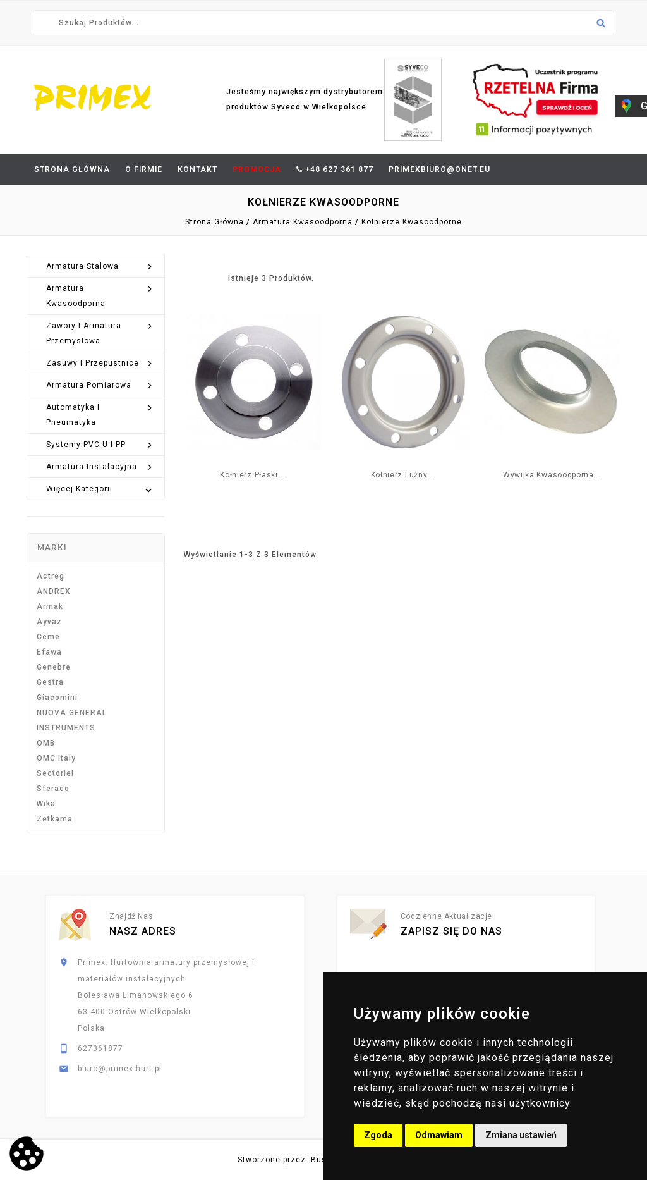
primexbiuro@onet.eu (439, 169)
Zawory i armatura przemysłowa (100, 331)
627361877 (100, 1048)
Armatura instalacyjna (100, 466)
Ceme (48, 636)
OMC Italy (56, 758)
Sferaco (53, 788)
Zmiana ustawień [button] (521, 1135)
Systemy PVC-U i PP (100, 444)
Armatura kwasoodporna (100, 294)
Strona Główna (72, 169)
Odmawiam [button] (439, 1135)
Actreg (50, 576)
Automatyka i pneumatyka (100, 413)
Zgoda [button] (378, 1135)
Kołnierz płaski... (252, 474)
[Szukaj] (323, 22)
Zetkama (55, 818)
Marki (52, 547)
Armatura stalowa (100, 266)
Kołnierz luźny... (402, 474)
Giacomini (57, 697)
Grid (190, 277)
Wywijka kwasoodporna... (552, 474)
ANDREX (54, 591)
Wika (46, 803)
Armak (50, 606)
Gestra (50, 682)
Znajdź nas (131, 916)
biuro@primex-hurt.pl (120, 1068)
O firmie (143, 169)
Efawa (49, 652)
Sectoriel (55, 773)
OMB (46, 743)
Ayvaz (49, 621)
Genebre (54, 667)
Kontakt (197, 169)
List (212, 277)
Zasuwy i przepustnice (100, 363)
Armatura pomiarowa (100, 385)
